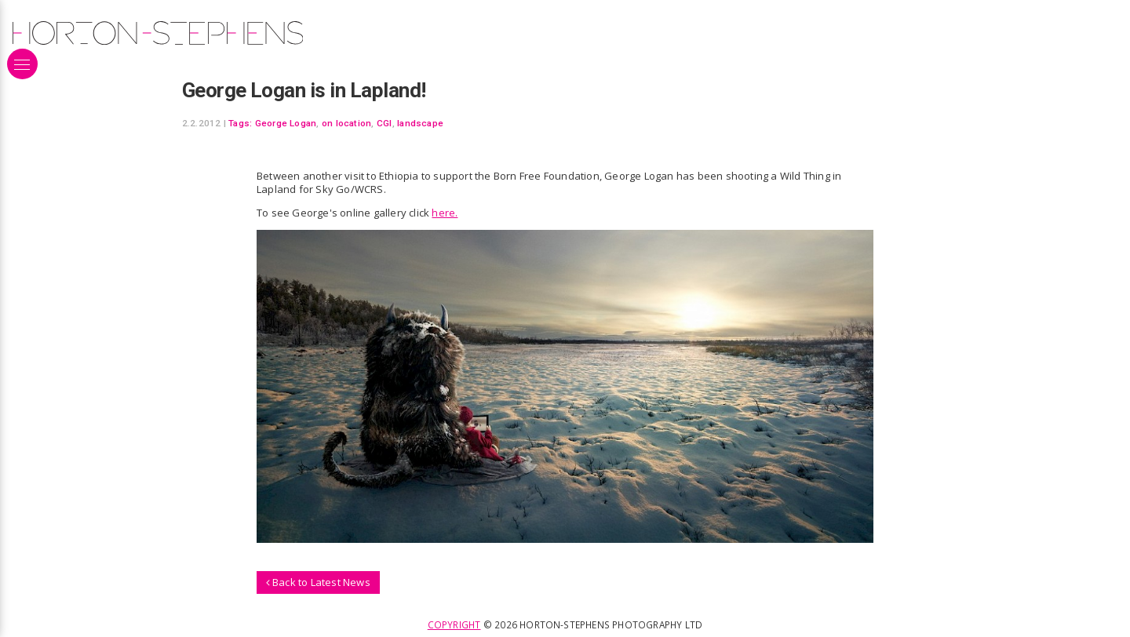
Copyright (454, 624)
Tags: (240, 123)
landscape (420, 123)
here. (444, 213)
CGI (384, 123)
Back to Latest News (318, 582)
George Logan (286, 123)
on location (347, 123)
